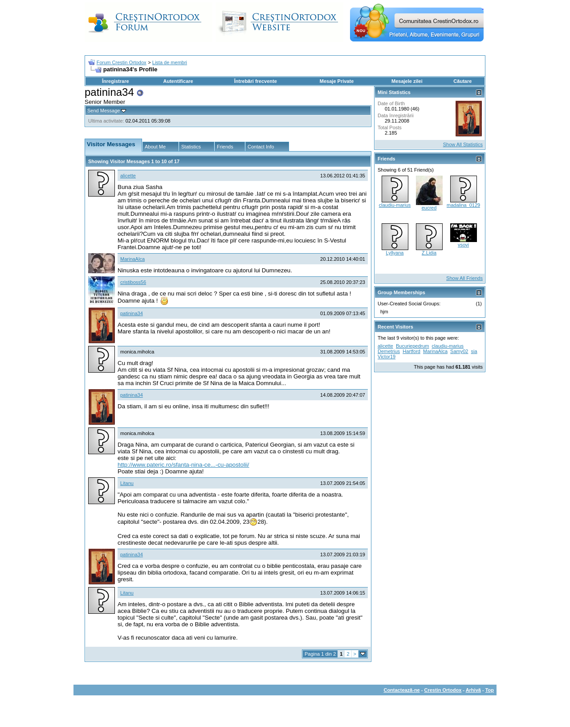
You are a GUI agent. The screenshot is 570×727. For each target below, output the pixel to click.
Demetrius (389, 351)
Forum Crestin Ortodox (122, 62)
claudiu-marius (395, 205)
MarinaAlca (132, 259)
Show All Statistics (463, 144)
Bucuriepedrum (412, 346)
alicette (128, 175)
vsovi (463, 244)
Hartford (411, 351)
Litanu (127, 483)
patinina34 (131, 313)
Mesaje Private (337, 81)
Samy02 (459, 351)
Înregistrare (115, 81)
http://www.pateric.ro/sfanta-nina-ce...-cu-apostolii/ (183, 464)
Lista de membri (169, 62)
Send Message (103, 110)
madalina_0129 (463, 205)
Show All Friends (464, 278)
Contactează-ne (401, 690)
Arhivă (473, 690)
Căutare (462, 81)
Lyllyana (395, 252)
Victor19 (386, 356)
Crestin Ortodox (443, 690)
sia (474, 351)
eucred (429, 207)
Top (489, 690)
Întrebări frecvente (255, 81)
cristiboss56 (133, 282)
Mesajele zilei (407, 81)
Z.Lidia (429, 252)
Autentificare (178, 81)
